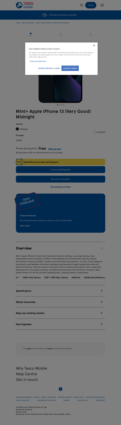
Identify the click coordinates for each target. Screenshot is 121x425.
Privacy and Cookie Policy (38, 61)
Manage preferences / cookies (49, 68)
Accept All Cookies (70, 68)
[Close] (94, 45)
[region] (61, 58)
